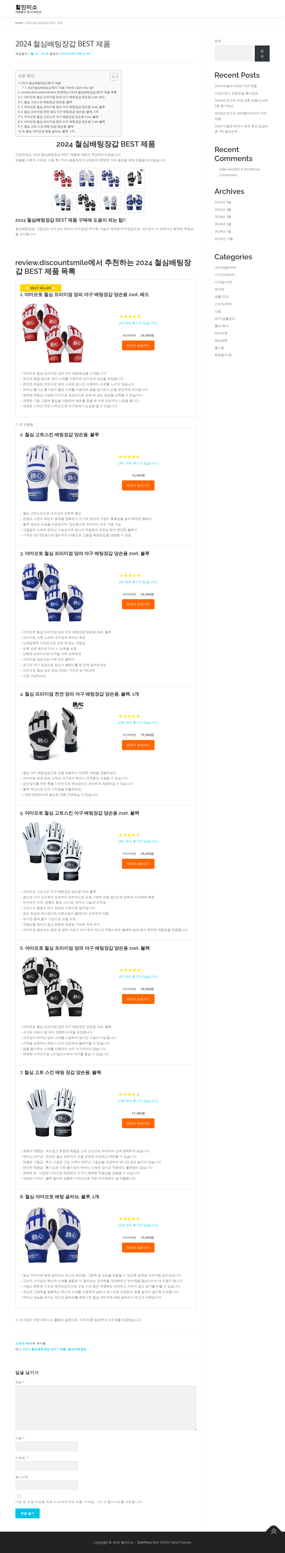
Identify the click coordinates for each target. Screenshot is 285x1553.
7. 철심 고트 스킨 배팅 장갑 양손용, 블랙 (47, 126)
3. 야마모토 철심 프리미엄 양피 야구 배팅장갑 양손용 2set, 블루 (63, 107)
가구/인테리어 (225, 274)
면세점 (219, 289)
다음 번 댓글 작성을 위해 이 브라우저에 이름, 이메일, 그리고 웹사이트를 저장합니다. (79, 1502)
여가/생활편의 (225, 318)
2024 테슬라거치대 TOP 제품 (236, 86)
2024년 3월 (223, 216)
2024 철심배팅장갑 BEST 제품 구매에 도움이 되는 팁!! (61, 88)
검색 (218, 41)
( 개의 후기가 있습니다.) (138, 323)
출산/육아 (222, 325)
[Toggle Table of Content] (111, 77)
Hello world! (228, 169)
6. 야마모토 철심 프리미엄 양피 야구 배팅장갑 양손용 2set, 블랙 (63, 121)
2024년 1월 (223, 231)
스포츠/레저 (23, 1343)
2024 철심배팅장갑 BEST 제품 (41, 83)
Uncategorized (225, 267)
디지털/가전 (223, 282)
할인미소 (26, 7)
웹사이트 (22, 1477)
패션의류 (221, 333)
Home (19, 23)
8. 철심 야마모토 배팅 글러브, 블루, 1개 (48, 131)
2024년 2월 (223, 224)
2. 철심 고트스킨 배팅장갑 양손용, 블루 (46, 102)
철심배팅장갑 (77, 1349)
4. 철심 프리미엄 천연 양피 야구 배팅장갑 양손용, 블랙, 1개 (59, 112)
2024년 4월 (223, 209)
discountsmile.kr (75, 54)
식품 (218, 311)
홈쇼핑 (219, 348)
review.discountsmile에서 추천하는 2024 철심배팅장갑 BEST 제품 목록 (69, 92)
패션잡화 (221, 340)
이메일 (21, 1458)
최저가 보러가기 (138, 345)
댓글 (20, 1382)
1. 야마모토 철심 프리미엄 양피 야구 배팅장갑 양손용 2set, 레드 (63, 97)
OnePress (144, 1542)
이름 (20, 1438)
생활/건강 (222, 296)
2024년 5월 (223, 202)
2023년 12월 (224, 238)
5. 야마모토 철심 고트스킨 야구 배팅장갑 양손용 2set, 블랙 (59, 117)
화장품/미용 (223, 355)
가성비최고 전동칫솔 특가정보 (236, 93)
